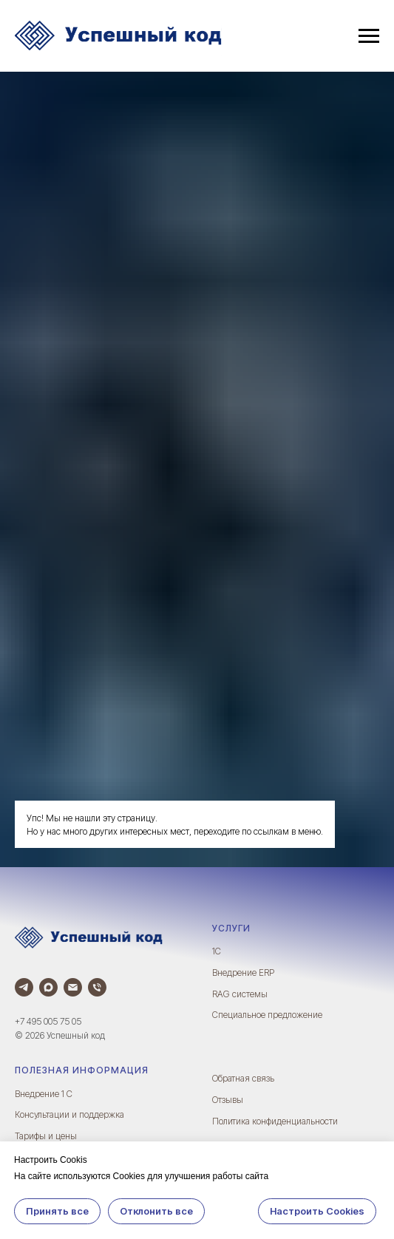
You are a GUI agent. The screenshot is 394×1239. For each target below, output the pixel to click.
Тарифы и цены (46, 1135)
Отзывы (227, 1099)
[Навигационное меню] (369, 36)
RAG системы (240, 993)
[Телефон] (97, 987)
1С (216, 951)
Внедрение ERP (243, 972)
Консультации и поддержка (69, 1114)
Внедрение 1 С (43, 1093)
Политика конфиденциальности (275, 1121)
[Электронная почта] (73, 987)
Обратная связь (243, 1078)
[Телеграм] (24, 987)
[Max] (48, 987)
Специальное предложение (267, 1014)
